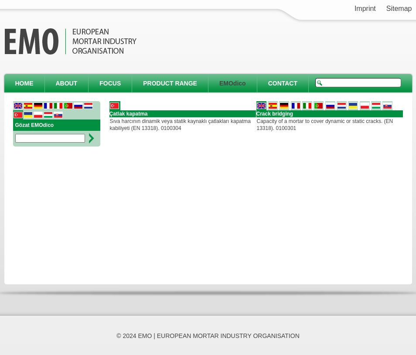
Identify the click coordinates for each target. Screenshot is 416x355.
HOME (24, 83)
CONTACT (282, 83)
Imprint (365, 8)
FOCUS (110, 83)
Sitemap (399, 8)
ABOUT (67, 83)
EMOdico (232, 83)
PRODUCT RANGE (170, 83)
